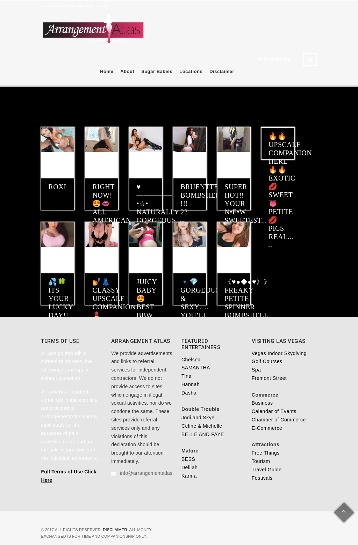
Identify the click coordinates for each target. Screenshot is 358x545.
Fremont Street (269, 378)
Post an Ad (274, 59)
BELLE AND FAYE (202, 434)
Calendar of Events (274, 411)
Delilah (189, 467)
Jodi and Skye (197, 417)
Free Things (266, 453)
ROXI (57, 187)
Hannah (190, 384)
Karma (189, 476)
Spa (256, 370)
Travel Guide (267, 469)
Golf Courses (267, 361)
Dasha (188, 393)
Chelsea (191, 359)
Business (262, 403)
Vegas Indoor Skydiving (279, 353)
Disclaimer (221, 71)
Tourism (261, 461)
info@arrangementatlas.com (84, 6)
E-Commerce (267, 428)
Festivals (262, 478)
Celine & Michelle (201, 426)
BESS (188, 459)
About (127, 71)
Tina (186, 376)
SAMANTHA (195, 367)
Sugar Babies (156, 71)
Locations (190, 71)
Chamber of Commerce (279, 419)
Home (106, 71)
